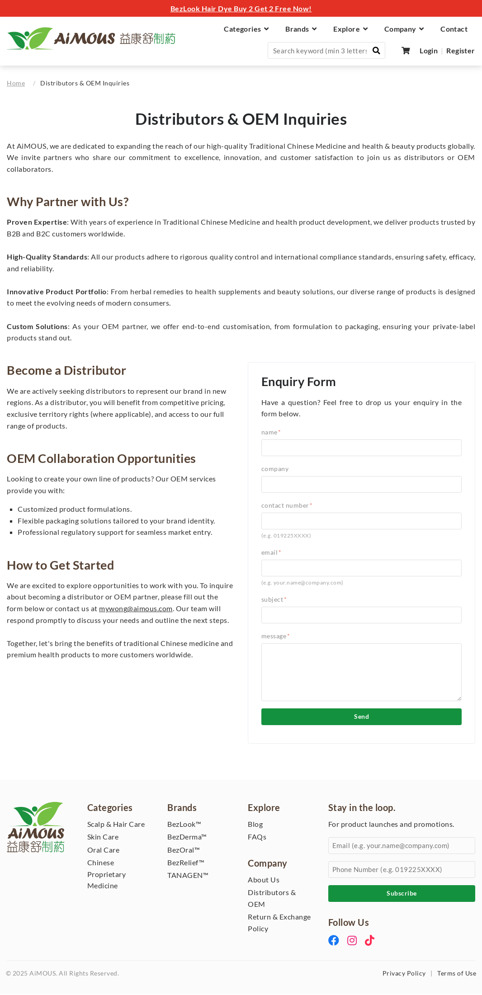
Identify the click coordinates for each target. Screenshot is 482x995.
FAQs (257, 838)
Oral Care (103, 850)
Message (275, 637)
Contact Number (287, 506)
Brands (301, 28)
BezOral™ (183, 850)
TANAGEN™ (187, 876)
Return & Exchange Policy (279, 924)
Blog (255, 825)
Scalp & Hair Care (116, 825)
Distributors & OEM (272, 899)
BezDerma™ (187, 838)
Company (404, 28)
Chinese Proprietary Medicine (106, 875)
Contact (454, 28)
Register (460, 50)
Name (271, 433)
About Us (263, 880)
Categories (246, 28)
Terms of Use (456, 974)
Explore (350, 28)
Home (16, 83)
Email (271, 553)
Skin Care (103, 838)
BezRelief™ (185, 863)
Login (429, 50)
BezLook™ (184, 825)
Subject (274, 600)
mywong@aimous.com (136, 609)
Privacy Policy (404, 974)
